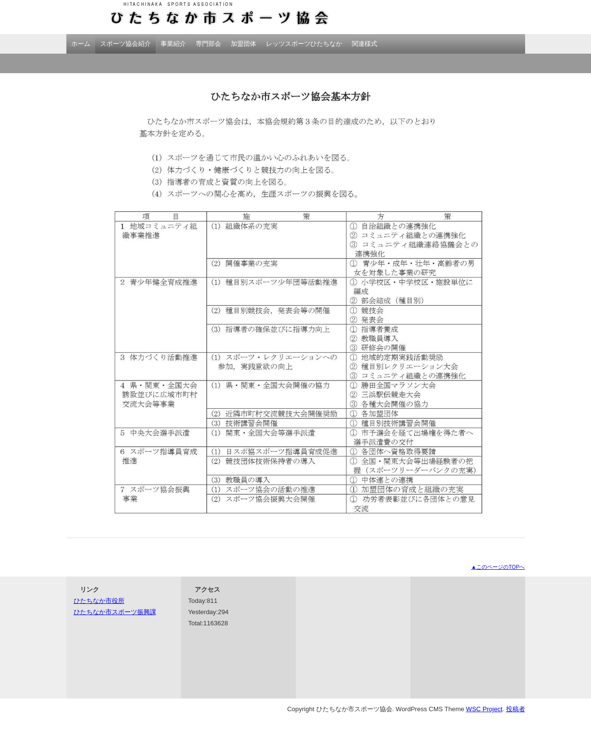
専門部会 (208, 43)
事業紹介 (173, 43)
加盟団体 (243, 43)
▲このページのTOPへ (498, 567)
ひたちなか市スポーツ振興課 (115, 612)
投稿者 (515, 709)
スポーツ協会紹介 (125, 43)
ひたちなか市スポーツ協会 (198, 17)
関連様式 (364, 43)
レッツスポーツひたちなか (304, 43)
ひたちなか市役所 (99, 600)
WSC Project (484, 709)
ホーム (80, 43)
